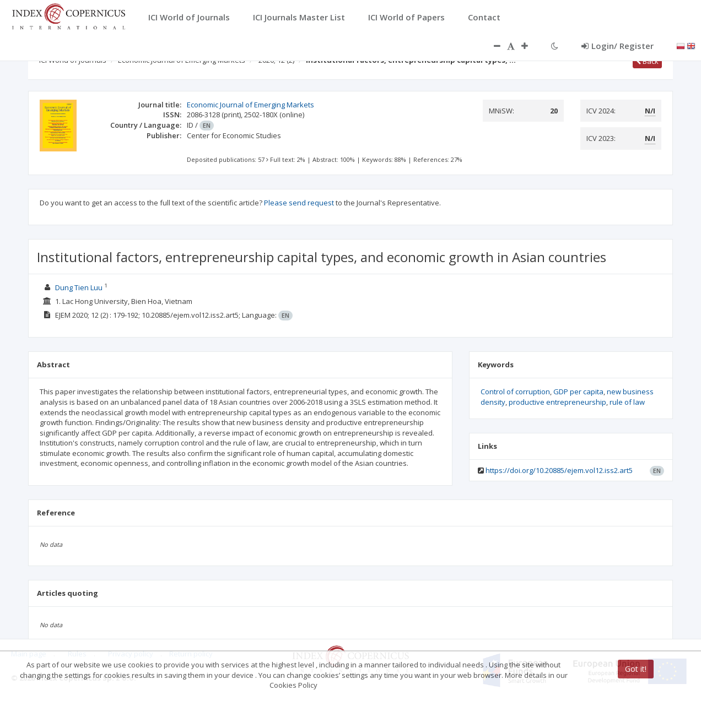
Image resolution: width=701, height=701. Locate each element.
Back (647, 61)
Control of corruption (515, 391)
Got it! (635, 669)
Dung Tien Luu (79, 287)
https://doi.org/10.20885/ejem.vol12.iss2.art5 (559, 470)
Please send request (299, 203)
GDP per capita (578, 391)
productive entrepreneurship (557, 402)
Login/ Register (617, 45)
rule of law (627, 402)
